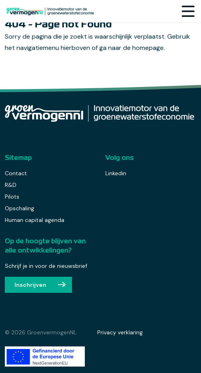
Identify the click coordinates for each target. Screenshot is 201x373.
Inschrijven (30, 284)
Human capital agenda (34, 220)
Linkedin (115, 173)
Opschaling (19, 208)
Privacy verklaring (120, 332)
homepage (148, 48)
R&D (10, 185)
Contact (16, 173)
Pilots (12, 196)
